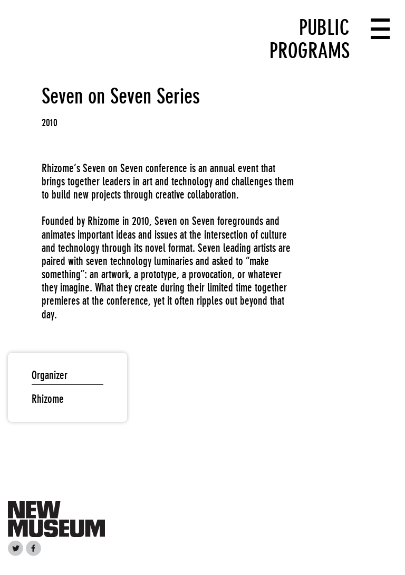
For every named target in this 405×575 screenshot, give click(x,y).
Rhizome (48, 399)
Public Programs (309, 39)
